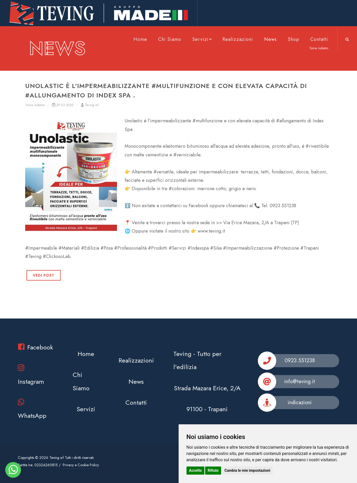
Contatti (319, 39)
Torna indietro (35, 104)
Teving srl (89, 104)
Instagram (31, 375)
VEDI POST (43, 275)
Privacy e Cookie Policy (81, 465)
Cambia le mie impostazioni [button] (247, 470)
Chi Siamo (169, 39)
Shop (293, 39)
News (270, 39)
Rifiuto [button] (213, 470)
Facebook (35, 347)
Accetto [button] (195, 470)
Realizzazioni (237, 39)
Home (140, 39)
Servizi (202, 39)
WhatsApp (32, 409)
